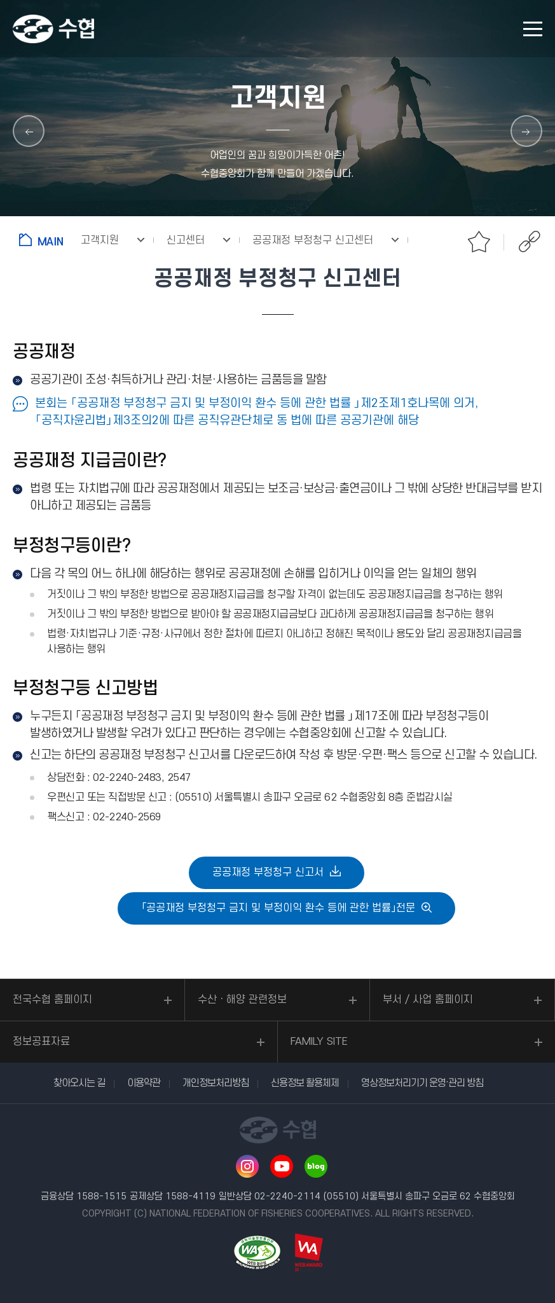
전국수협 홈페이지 (52, 999)
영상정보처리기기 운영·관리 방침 (422, 1083)
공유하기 (529, 242)
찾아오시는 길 (79, 1083)
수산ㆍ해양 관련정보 (242, 999)
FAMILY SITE (319, 1041)
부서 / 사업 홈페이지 (428, 999)
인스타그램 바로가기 (247, 1166)
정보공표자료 (41, 1041)
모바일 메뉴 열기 (532, 29)
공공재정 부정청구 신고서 (268, 872)
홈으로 (43, 239)
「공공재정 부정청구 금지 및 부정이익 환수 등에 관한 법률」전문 (278, 908)
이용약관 (143, 1083)
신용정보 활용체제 (305, 1083)
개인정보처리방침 (215, 1083)
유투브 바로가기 (281, 1166)
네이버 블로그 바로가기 (316, 1166)
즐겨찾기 (478, 242)
